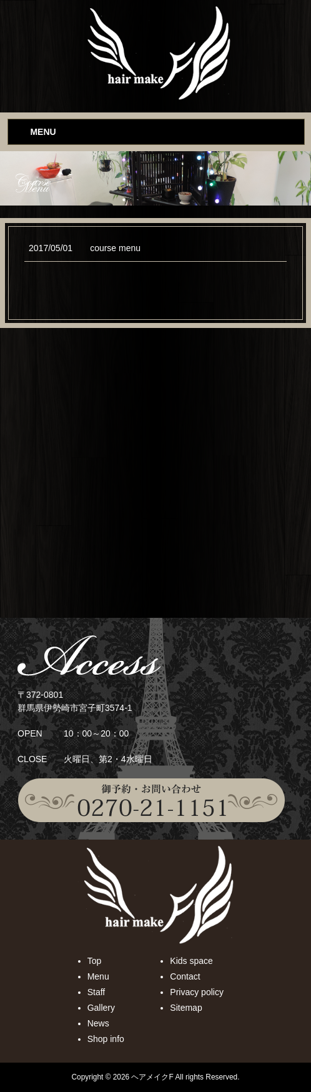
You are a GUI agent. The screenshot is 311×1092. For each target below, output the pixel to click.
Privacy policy (197, 992)
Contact (185, 976)
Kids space (191, 961)
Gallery (101, 1008)
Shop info (105, 1039)
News (98, 1023)
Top (94, 961)
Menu (98, 976)
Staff (96, 992)
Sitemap (186, 1008)
